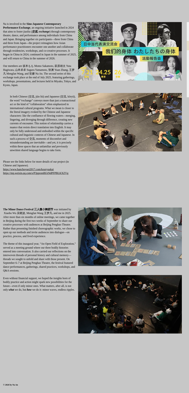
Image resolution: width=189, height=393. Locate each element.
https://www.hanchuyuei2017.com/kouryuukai (28, 169)
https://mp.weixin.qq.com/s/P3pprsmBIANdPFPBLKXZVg (35, 173)
